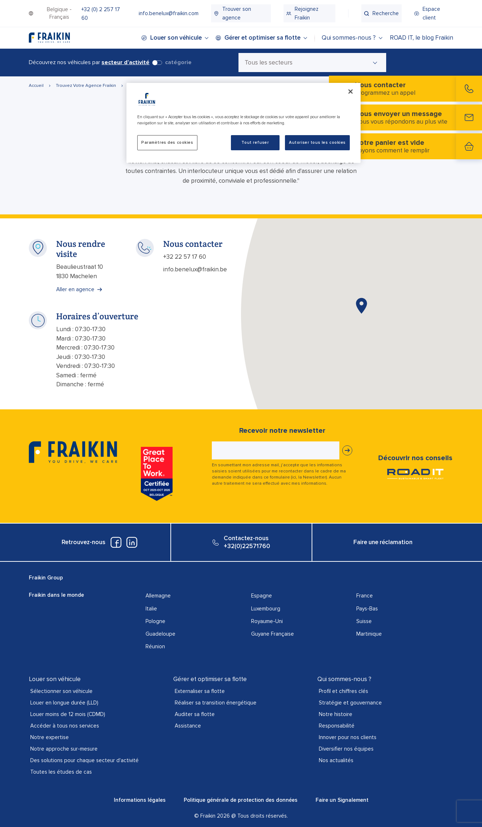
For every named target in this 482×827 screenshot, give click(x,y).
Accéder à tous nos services (64, 725)
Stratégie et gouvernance (350, 702)
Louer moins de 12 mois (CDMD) (67, 714)
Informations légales (140, 800)
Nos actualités (336, 760)
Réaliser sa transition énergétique (215, 702)
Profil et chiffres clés (343, 691)
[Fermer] (350, 91)
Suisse (364, 621)
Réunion (155, 646)
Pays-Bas (367, 608)
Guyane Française (272, 634)
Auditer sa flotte (195, 714)
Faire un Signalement (342, 800)
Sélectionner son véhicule (61, 691)
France (364, 595)
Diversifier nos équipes (346, 749)
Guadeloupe (160, 634)
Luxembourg (265, 608)
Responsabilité (336, 725)
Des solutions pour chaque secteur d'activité (84, 760)
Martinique (369, 634)
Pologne (155, 621)
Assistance (188, 725)
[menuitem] (103, 13)
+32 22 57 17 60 (184, 257)
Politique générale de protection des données (241, 800)
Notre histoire (335, 714)
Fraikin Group (46, 577)
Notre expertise (49, 737)
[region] (243, 123)
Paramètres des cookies (167, 142)
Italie (151, 608)
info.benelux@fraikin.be (195, 269)
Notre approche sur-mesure (64, 749)
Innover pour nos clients (347, 737)
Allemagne (158, 595)
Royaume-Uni (267, 621)
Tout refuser (255, 142)
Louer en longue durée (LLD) (64, 702)
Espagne (261, 595)
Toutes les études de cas (61, 772)
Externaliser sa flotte (200, 691)
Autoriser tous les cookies (317, 142)
